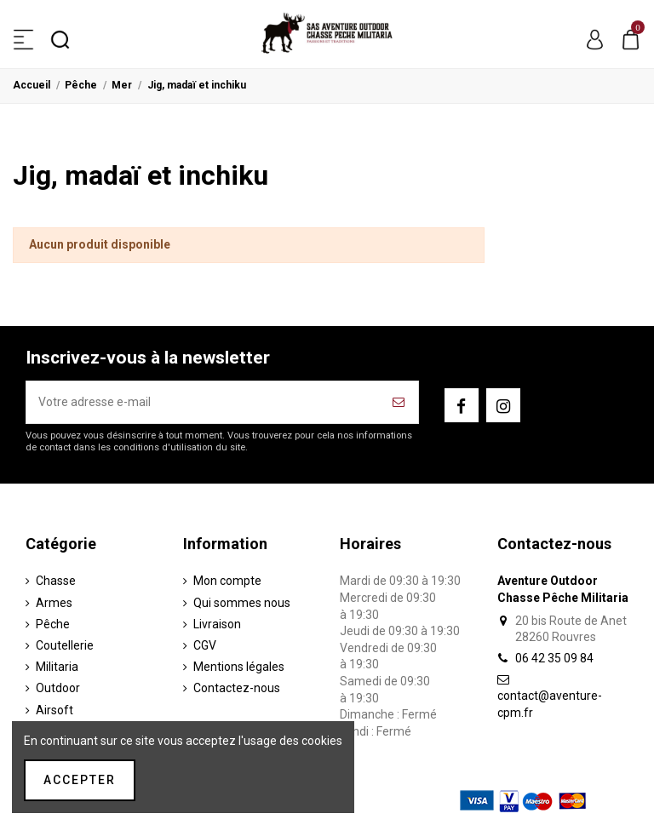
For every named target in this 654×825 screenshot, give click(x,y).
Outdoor (58, 688)
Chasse (56, 580)
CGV (204, 645)
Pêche (53, 624)
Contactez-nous (236, 688)
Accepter (79, 780)
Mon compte (227, 580)
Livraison (217, 624)
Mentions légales (238, 666)
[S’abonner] (399, 402)
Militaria (57, 666)
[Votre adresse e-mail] (203, 402)
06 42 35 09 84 (554, 658)
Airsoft (54, 710)
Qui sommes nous (241, 603)
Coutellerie (65, 645)
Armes (54, 603)
